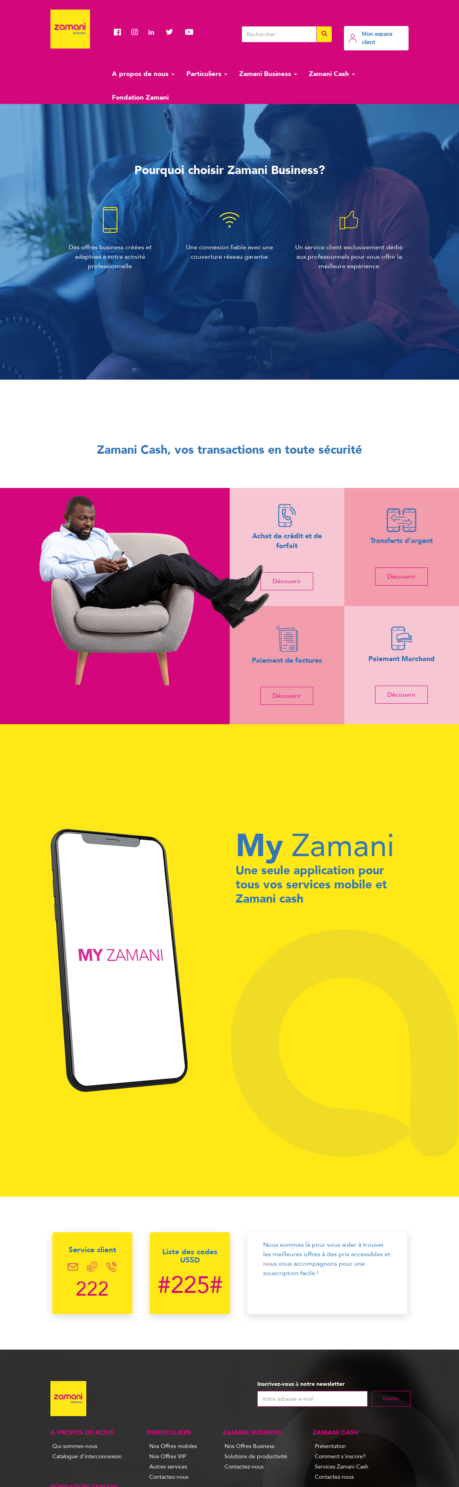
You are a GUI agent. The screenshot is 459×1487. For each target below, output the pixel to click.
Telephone (112, 1267)
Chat (92, 1267)
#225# (190, 1285)
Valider (391, 1398)
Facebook (120, 32)
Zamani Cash (332, 73)
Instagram (137, 32)
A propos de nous (143, 73)
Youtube (189, 32)
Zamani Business (268, 73)
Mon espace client (377, 38)
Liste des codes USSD (189, 1256)
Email (73, 1267)
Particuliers (206, 73)
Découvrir (287, 581)
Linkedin (154, 32)
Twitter (172, 32)
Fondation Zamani (140, 97)
